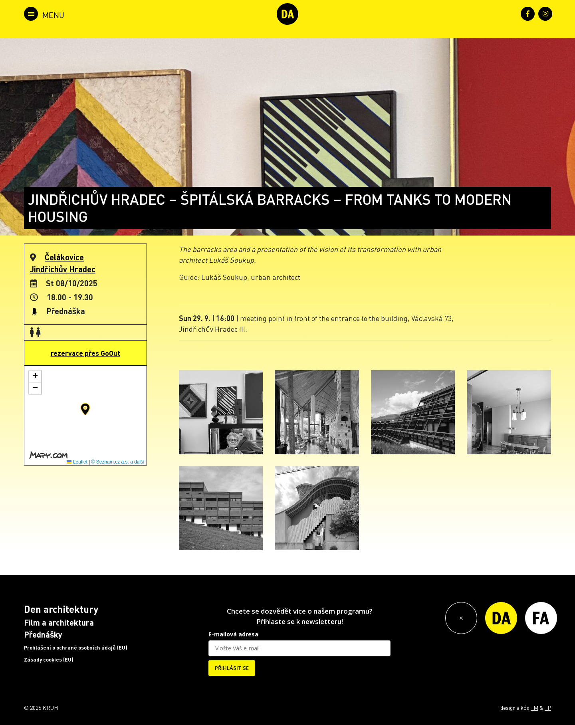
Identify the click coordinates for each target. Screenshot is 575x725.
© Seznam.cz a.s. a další (118, 462)
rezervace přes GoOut (85, 353)
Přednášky (43, 634)
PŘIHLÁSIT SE (232, 668)
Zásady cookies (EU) (48, 659)
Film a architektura (59, 622)
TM (534, 707)
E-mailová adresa (233, 634)
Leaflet (77, 462)
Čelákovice (64, 257)
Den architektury (61, 609)
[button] (85, 409)
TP (548, 707)
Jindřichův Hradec (62, 269)
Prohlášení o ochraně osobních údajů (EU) (75, 647)
